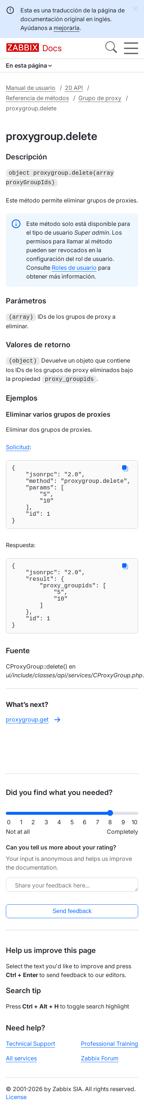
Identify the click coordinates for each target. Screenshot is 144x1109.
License (16, 1097)
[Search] (111, 48)
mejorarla (66, 27)
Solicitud (18, 443)
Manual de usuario (30, 87)
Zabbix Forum (99, 1058)
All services (21, 1058)
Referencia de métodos (37, 98)
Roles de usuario (74, 266)
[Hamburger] (131, 48)
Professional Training (109, 1043)
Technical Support (30, 1043)
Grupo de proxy (99, 98)
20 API (74, 87)
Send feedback (72, 911)
